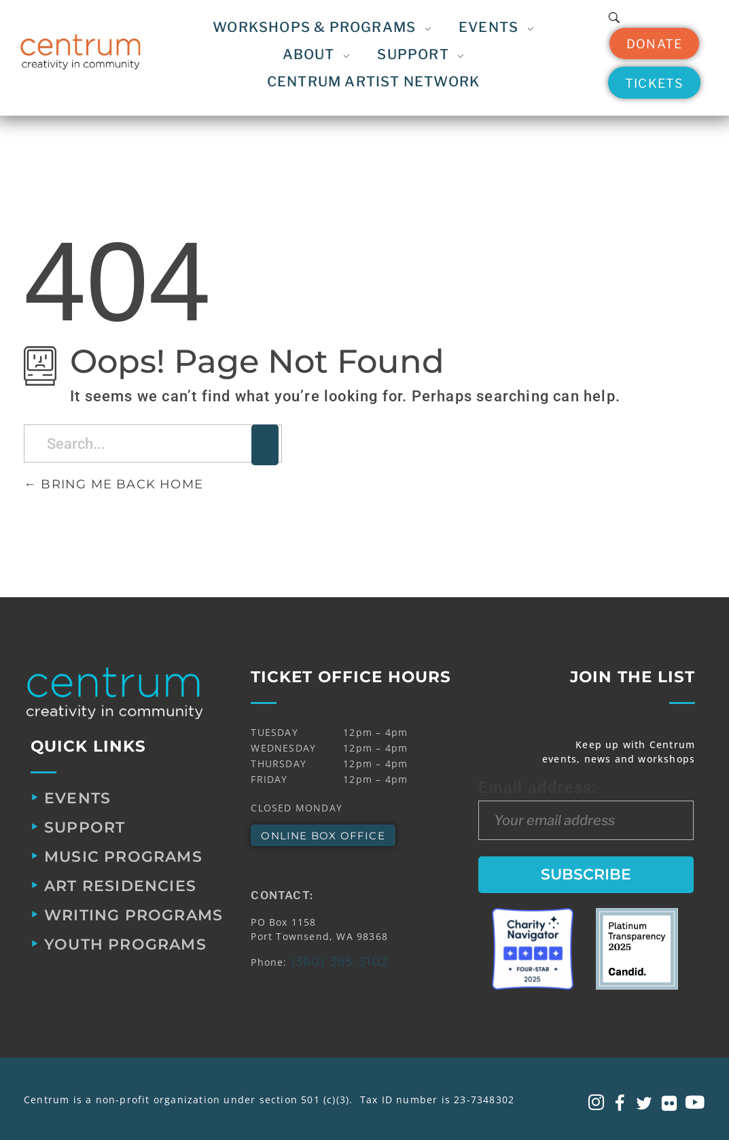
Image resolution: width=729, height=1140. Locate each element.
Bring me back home (113, 484)
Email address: (586, 808)
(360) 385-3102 (340, 961)
